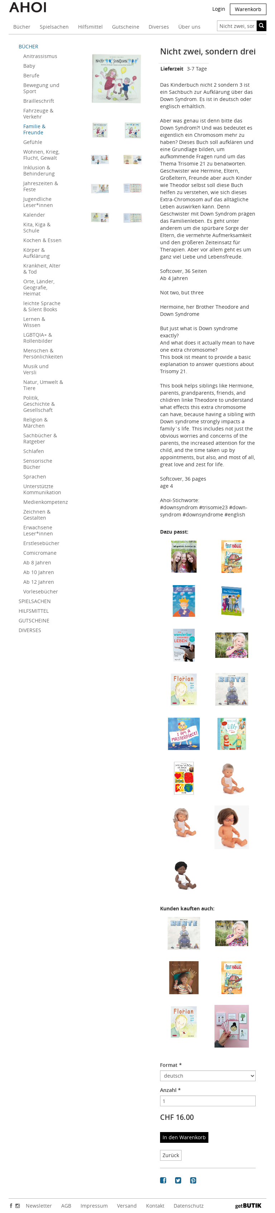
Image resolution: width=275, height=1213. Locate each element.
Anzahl (170, 1090)
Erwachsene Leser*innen (38, 530)
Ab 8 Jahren (37, 562)
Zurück (171, 1155)
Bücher (21, 26)
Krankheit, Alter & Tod (42, 268)
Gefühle (32, 142)
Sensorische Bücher (37, 463)
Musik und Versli (36, 369)
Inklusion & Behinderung (39, 170)
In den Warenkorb (184, 1137)
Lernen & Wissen (34, 322)
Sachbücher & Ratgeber (40, 438)
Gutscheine (125, 26)
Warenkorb (248, 9)
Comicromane (40, 552)
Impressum (94, 1205)
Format (171, 1065)
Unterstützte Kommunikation (42, 489)
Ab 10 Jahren (38, 572)
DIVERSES (30, 630)
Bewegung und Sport (41, 88)
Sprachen (34, 476)
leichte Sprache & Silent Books (42, 306)
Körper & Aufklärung (36, 252)
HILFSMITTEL (34, 610)
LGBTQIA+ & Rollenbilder (38, 337)
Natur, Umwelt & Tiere (43, 385)
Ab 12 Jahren (38, 581)
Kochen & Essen (42, 240)
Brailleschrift (38, 100)
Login (218, 8)
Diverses (159, 26)
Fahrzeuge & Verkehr (38, 113)
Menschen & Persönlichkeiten (43, 353)
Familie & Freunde (34, 129)
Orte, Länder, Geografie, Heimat (38, 287)
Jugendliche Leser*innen (38, 202)
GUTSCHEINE (34, 620)
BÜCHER (28, 46)
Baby (29, 65)
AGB (66, 1205)
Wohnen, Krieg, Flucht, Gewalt (41, 154)
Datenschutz (189, 1205)
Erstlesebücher (41, 543)
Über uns (189, 26)
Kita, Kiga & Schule (36, 227)
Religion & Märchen (35, 422)
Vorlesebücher (40, 591)
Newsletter (39, 1205)
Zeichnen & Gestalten (36, 514)
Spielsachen (54, 26)
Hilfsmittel (90, 26)
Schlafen (33, 451)
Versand (127, 1205)
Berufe (31, 75)
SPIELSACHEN (35, 601)
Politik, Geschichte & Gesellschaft (39, 403)
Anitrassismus (40, 56)
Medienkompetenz (45, 502)
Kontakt (155, 1205)
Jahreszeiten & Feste (40, 186)
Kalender (34, 214)
